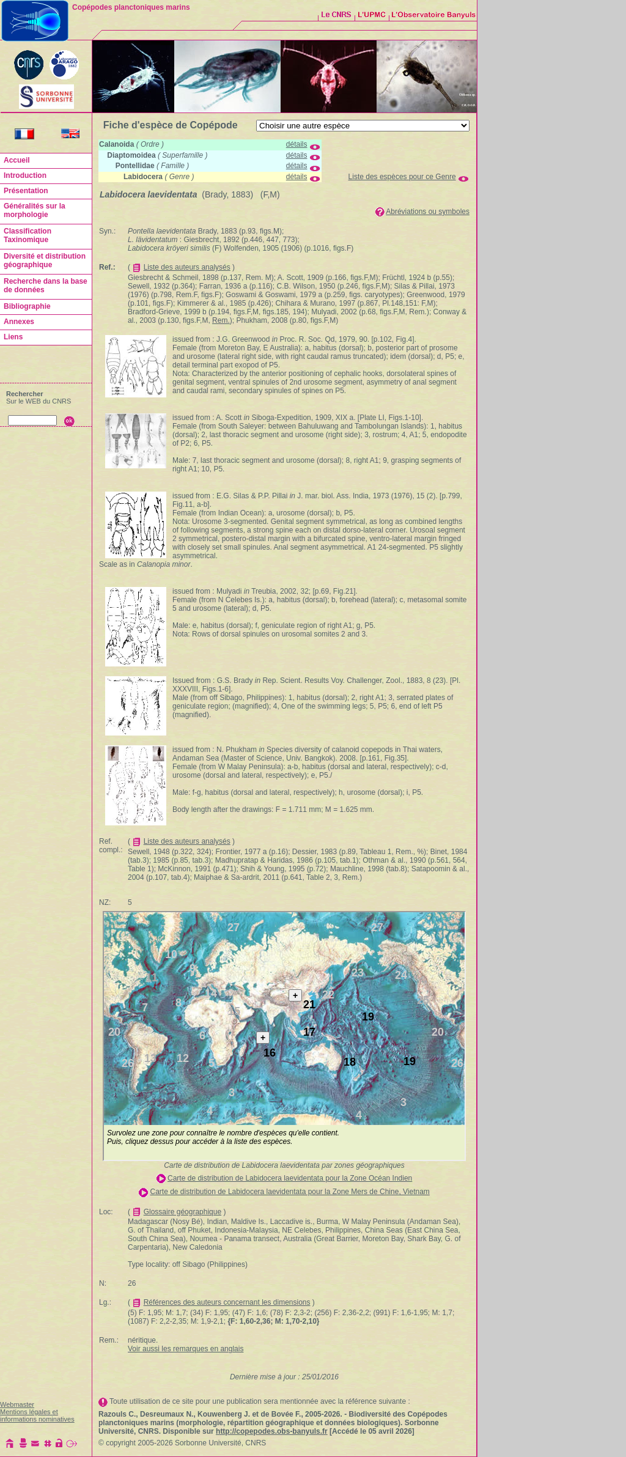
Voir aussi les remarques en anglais (185, 1348)
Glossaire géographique (182, 1212)
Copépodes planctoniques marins (131, 7)
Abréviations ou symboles (428, 211)
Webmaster (17, 1404)
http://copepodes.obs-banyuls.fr (272, 1431)
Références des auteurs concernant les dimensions (227, 1302)
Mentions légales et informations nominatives (37, 1415)
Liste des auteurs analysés (187, 267)
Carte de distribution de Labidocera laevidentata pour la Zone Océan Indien (290, 1178)
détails (296, 144)
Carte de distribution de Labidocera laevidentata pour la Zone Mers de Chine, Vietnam (289, 1191)
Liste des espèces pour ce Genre (402, 176)
